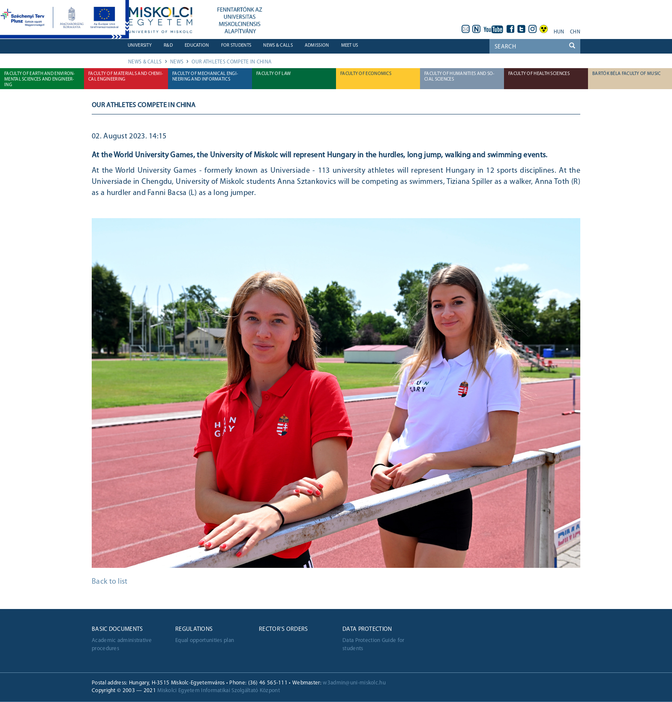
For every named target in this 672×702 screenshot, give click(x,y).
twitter (521, 29)
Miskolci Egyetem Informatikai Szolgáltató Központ (218, 690)
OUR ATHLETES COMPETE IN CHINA (231, 62)
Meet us (349, 45)
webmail (465, 29)
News (176, 62)
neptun (476, 29)
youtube (493, 29)
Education (197, 45)
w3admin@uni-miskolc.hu (354, 683)
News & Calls (278, 45)
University (140, 45)
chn (575, 32)
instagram (532, 29)
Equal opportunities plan (204, 640)
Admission (317, 45)
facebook (510, 29)
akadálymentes (544, 29)
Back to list (110, 582)
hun (559, 32)
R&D (168, 45)
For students (236, 45)
